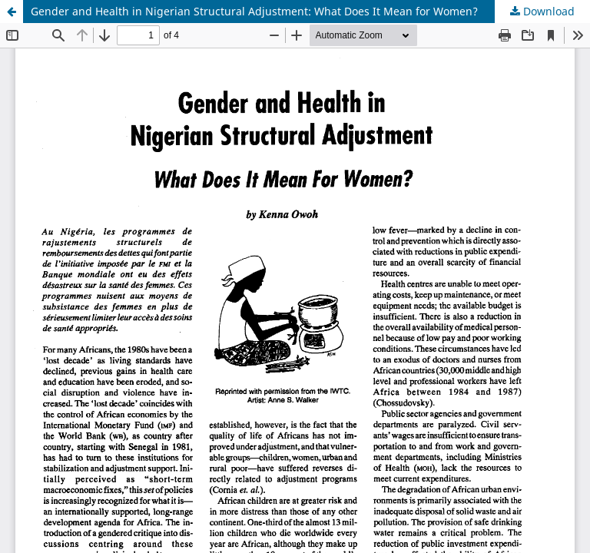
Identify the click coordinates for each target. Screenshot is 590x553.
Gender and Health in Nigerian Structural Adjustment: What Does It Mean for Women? (254, 11)
